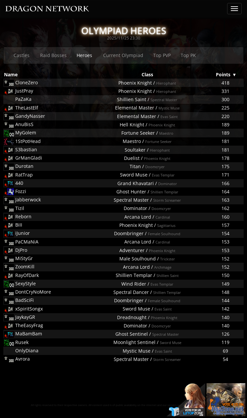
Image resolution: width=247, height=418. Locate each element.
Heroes (84, 55)
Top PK (188, 55)
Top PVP (162, 55)
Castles (22, 55)
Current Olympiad (123, 55)
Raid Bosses (53, 55)
